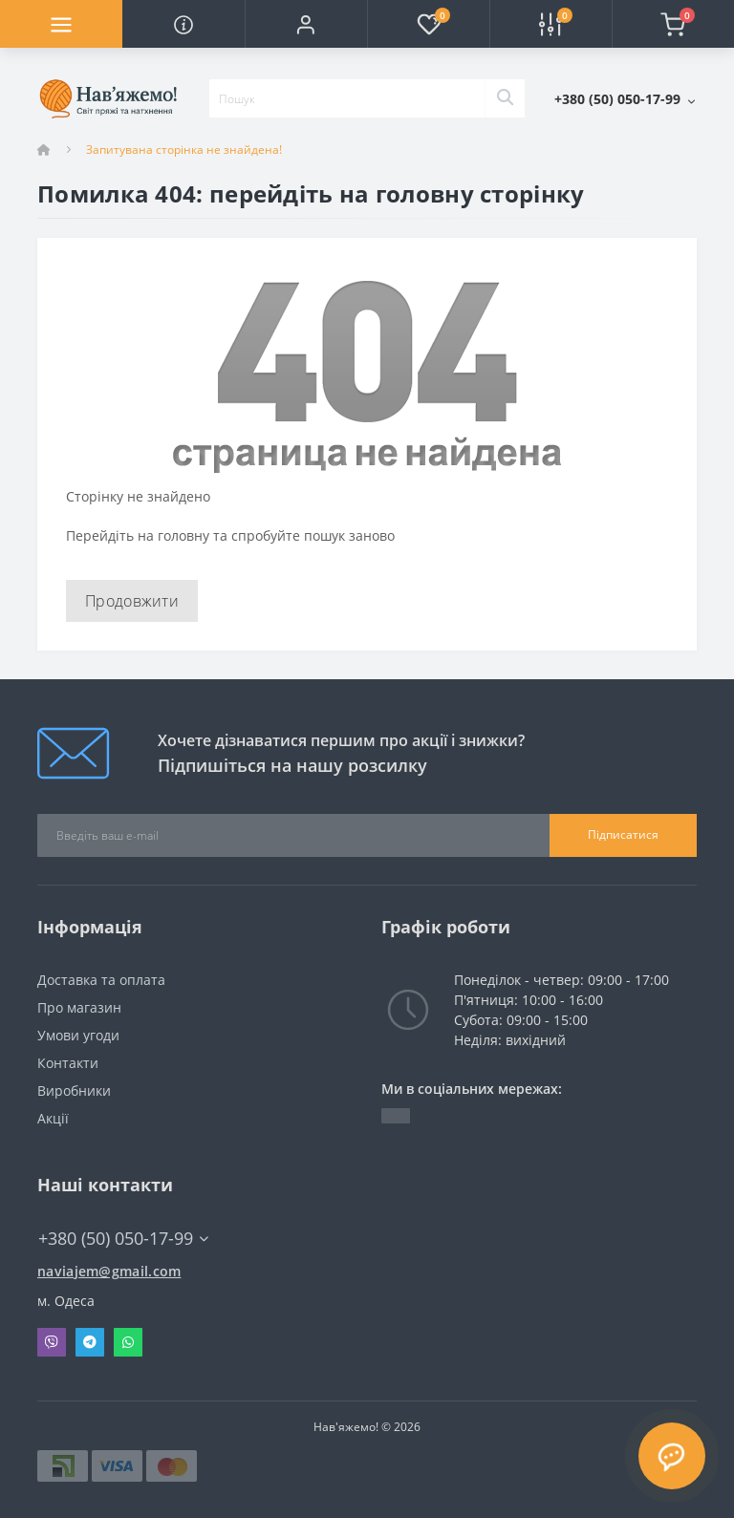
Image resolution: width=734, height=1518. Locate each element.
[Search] (505, 98)
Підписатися (623, 834)
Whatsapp (128, 1342)
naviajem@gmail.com (109, 1271)
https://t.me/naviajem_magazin (395, 1115)
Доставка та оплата (101, 980)
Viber (51, 1342)
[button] (306, 24)
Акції (53, 1118)
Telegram (90, 1342)
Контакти (67, 1063)
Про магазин (79, 1007)
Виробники (74, 1090)
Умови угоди (78, 1035)
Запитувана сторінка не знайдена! (184, 149)
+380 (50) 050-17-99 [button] (123, 1239)
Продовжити (132, 600)
